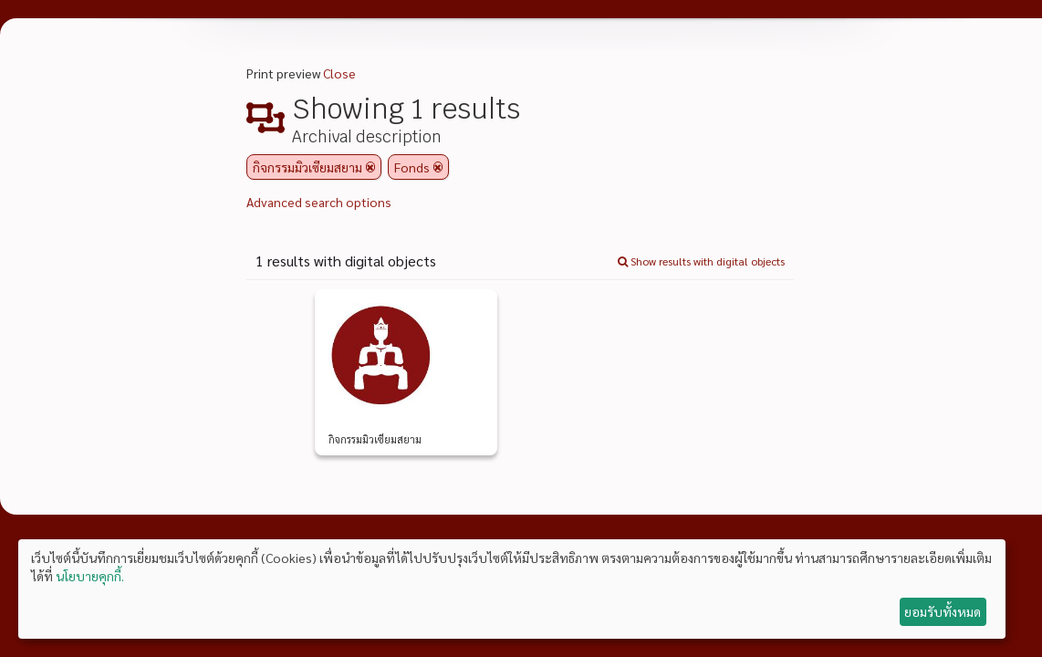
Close (339, 73)
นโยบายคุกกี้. (90, 576)
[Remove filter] (370, 167)
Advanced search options (318, 201)
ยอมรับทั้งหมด (942, 611)
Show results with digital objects (701, 261)
